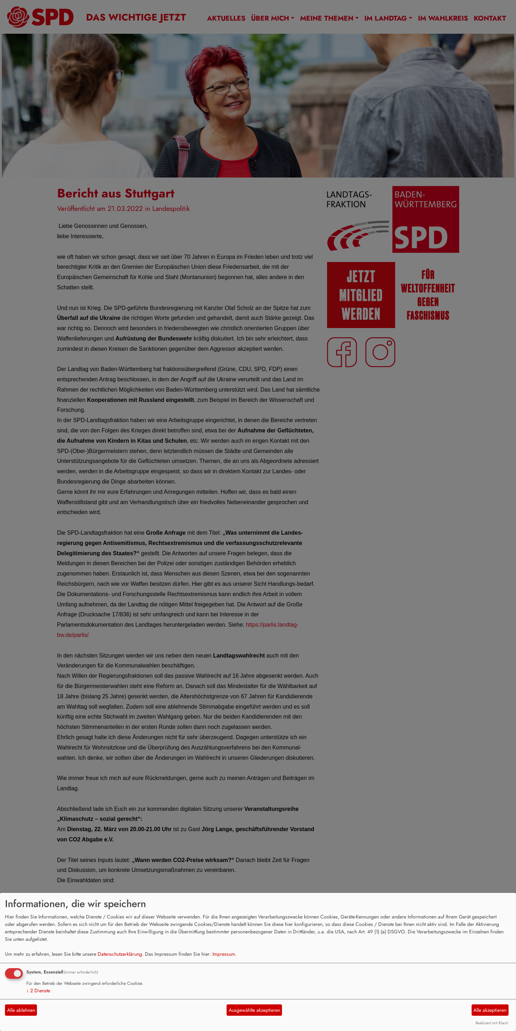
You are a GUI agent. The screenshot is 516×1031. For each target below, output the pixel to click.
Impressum (223, 954)
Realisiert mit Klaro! (492, 1023)
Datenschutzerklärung (120, 954)
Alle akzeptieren (489, 1010)
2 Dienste (38, 990)
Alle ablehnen (21, 1010)
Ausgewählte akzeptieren (254, 1010)
